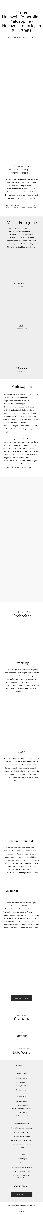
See (20, 909)
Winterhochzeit (21, 1083)
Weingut (6, 912)
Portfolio (21, 1036)
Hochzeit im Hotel (22, 1116)
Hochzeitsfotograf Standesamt (21, 1141)
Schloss (24, 906)
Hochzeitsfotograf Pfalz (22, 1137)
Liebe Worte (21, 1053)
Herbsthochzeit (21, 1079)
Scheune (6, 909)
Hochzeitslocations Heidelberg (22, 1168)
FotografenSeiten (21, 1124)
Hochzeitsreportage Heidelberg (21, 1128)
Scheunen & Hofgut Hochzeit (21, 1109)
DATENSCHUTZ (31, 1206)
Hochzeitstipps (22, 1159)
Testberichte (22, 1163)
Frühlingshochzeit (21, 1086)
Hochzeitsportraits (23, 759)
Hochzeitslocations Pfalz (22, 1172)
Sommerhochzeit (21, 1090)
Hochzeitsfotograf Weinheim (22, 1133)
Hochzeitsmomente (10, 407)
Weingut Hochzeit (22, 1106)
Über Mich (21, 1020)
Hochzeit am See (21, 1113)
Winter (29, 912)
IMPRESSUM (23, 1206)
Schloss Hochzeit (21, 1102)
